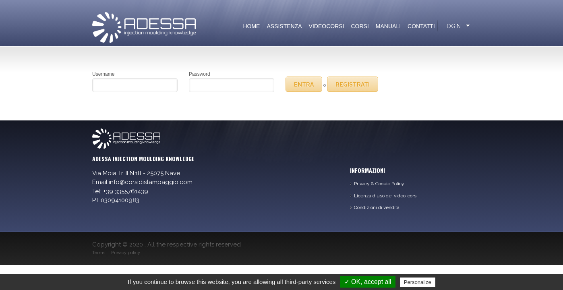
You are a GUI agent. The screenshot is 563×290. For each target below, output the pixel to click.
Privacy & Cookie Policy (379, 183)
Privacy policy (125, 252)
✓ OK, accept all (367, 281)
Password (199, 74)
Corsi (360, 26)
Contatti (421, 26)
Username (103, 74)
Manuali (388, 26)
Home (251, 26)
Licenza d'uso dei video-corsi (386, 196)
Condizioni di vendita (376, 207)
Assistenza (284, 26)
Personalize (417, 282)
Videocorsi (326, 26)
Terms (98, 252)
